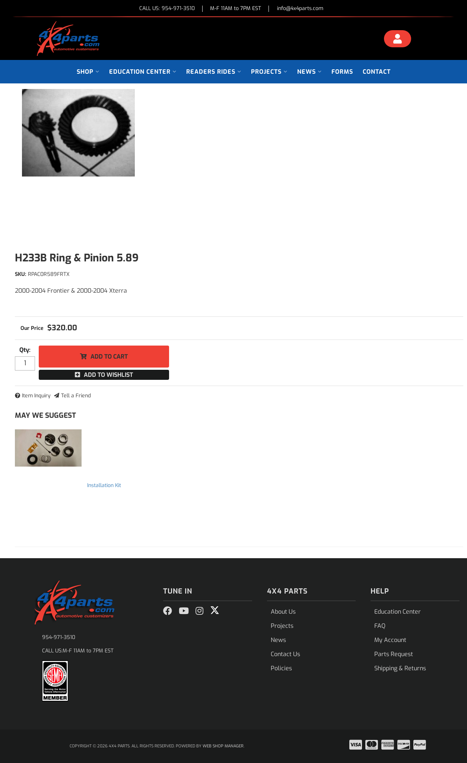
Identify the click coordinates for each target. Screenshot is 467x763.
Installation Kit (104, 485)
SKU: (20, 274)
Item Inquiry (36, 395)
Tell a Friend (76, 395)
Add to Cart (109, 356)
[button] (88, 71)
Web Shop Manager (223, 746)
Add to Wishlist (108, 375)
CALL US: (167, 9)
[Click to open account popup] (398, 40)
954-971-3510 (58, 637)
